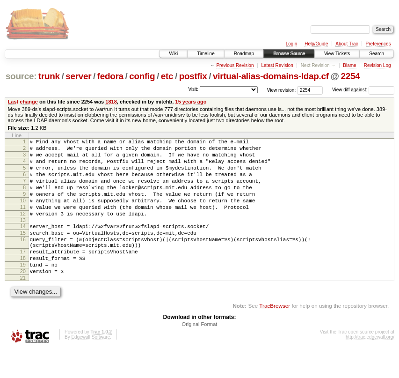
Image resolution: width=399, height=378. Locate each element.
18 (23, 282)
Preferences (378, 43)
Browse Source (289, 53)
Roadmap (244, 53)
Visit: (193, 89)
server (78, 76)
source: (21, 76)
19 (23, 290)
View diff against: (363, 89)
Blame (349, 65)
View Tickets (337, 53)
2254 (350, 76)
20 (23, 298)
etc (167, 76)
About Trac (346, 43)
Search (376, 53)
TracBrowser (274, 334)
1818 (111, 101)
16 (23, 259)
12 (23, 229)
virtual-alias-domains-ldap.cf (271, 76)
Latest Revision (277, 65)
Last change (23, 101)
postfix (193, 76)
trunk (49, 76)
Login (291, 43)
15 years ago (190, 101)
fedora (110, 76)
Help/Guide (316, 43)
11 (23, 221)
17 (23, 274)
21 (23, 306)
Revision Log (377, 65)
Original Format (200, 352)
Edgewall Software (90, 365)
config (142, 76)
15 (23, 251)
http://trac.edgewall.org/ (370, 365)
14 (23, 243)
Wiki (173, 53)
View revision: (281, 89)
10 (23, 213)
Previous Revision (235, 65)
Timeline (205, 53)
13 (23, 237)
